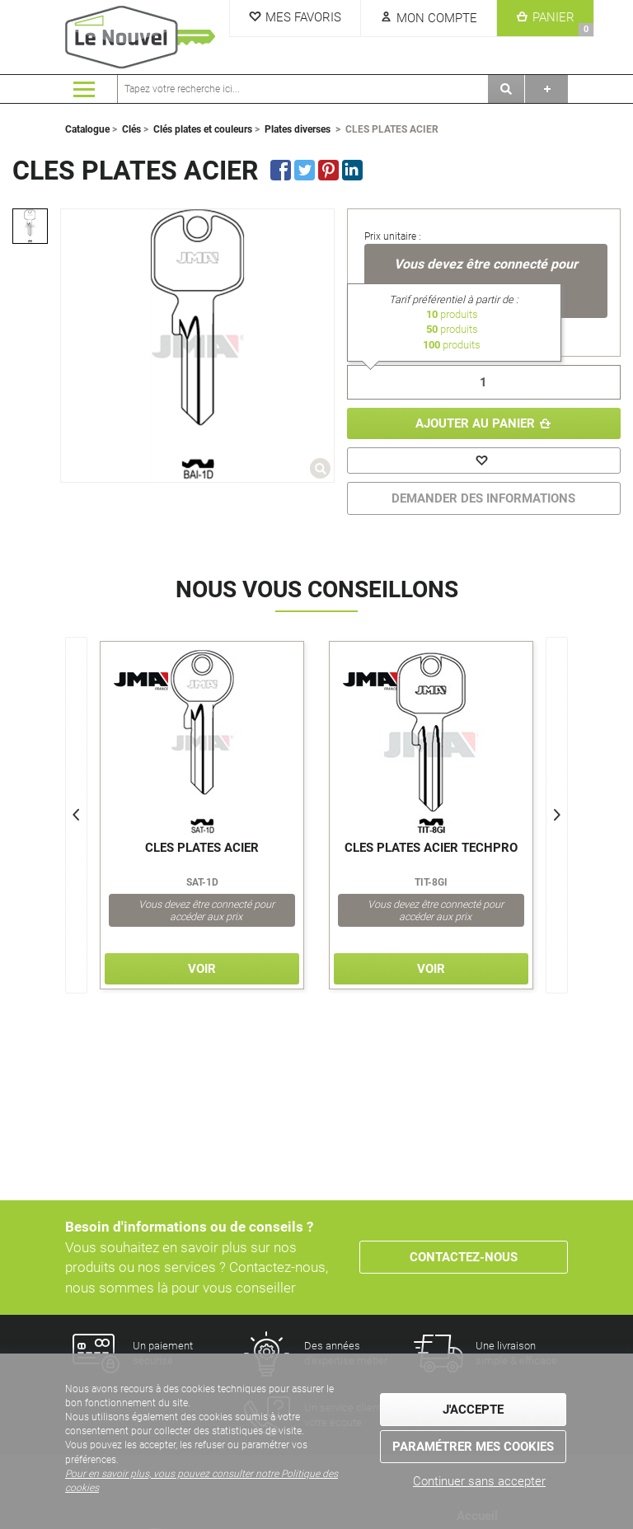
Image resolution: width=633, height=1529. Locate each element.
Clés (131, 129)
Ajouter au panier (475, 423)
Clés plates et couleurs (202, 129)
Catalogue (87, 129)
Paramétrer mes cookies (473, 1446)
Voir (202, 968)
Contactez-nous (464, 1257)
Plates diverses (298, 129)
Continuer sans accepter (479, 1481)
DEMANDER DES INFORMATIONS (483, 498)
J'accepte (473, 1409)
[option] (30, 226)
